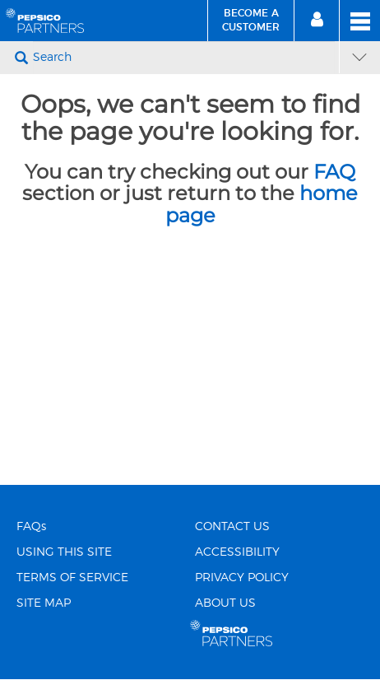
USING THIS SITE (64, 552)
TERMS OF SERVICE (72, 578)
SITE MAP (43, 603)
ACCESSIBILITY (237, 552)
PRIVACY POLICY (242, 578)
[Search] (184, 57)
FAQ (334, 172)
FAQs (31, 527)
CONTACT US (232, 527)
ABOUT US (225, 603)
